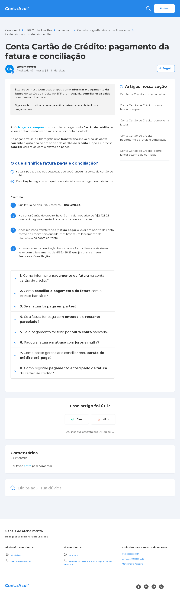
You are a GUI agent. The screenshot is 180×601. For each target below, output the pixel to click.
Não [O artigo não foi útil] (106, 419)
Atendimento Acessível (132, 563)
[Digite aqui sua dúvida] (90, 487)
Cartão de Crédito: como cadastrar (143, 94)
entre (27, 465)
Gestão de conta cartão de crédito (28, 34)
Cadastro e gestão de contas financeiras (103, 30)
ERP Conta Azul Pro (38, 30)
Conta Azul (12, 30)
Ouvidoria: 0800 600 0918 (133, 558)
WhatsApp (16, 554)
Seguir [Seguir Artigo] (167, 68)
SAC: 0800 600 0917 (130, 553)
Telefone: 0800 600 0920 (21, 561)
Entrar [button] (164, 8)
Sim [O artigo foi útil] (78, 419)
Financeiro (64, 30)
